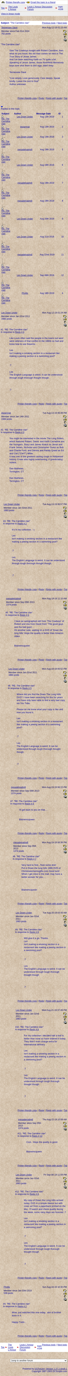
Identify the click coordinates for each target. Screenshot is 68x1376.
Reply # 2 (22, 523)
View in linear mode (10, 14)
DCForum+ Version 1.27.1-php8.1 (51, 1369)
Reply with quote (54, 98)
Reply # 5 (26, 688)
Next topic (62, 23)
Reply (41, 98)
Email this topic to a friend (43, 2)
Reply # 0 (19, 332)
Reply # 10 (37, 1136)
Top (3, 8)
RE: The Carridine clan (5, 121)
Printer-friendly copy (15, 2)
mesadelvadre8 (25, 149)
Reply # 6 (29, 804)
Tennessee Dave (9, 27)
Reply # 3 (24, 615)
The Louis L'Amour (13, 8)
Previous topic (49, 23)
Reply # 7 (31, 859)
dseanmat (25, 127)
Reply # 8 (34, 932)
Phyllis (25, 293)
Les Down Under (25, 116)
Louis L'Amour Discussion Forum (39, 8)
